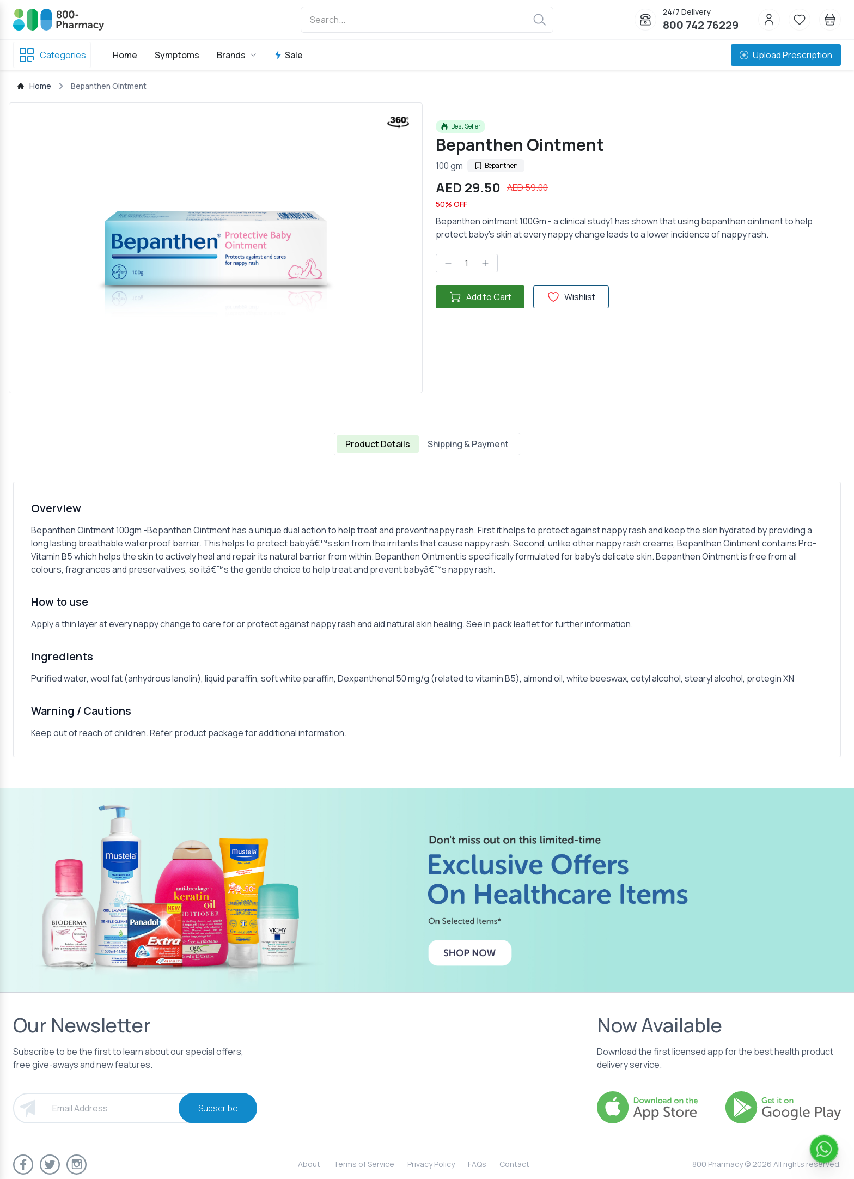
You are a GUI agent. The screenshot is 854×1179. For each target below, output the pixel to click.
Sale (288, 55)
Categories (52, 55)
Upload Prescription (786, 55)
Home (125, 55)
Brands (237, 55)
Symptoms (177, 55)
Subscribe (218, 1108)
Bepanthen (496, 165)
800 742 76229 (701, 24)
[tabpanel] (427, 619)
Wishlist (571, 296)
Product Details (377, 444)
